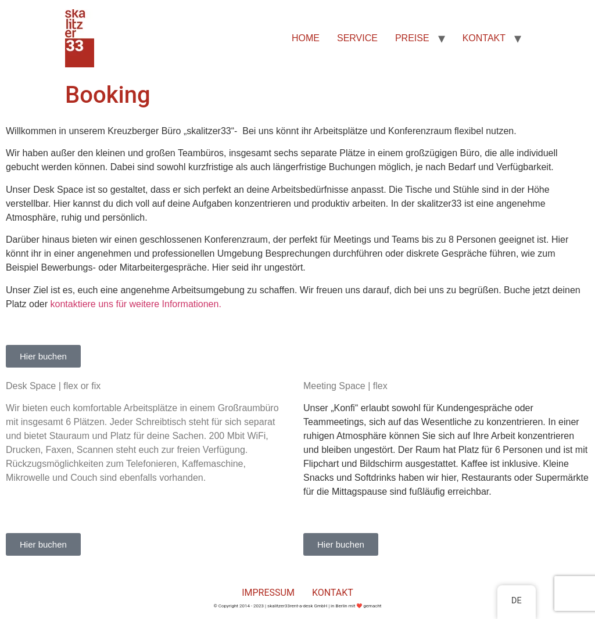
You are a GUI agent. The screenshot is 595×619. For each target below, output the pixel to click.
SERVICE (357, 38)
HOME (306, 38)
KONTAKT (484, 38)
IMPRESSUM (268, 592)
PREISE (412, 38)
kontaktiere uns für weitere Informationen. (135, 304)
